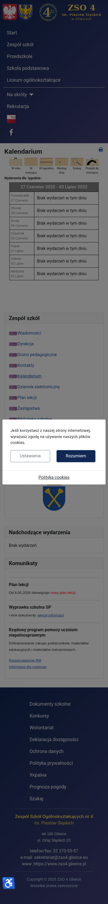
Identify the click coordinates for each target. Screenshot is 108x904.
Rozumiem (76, 455)
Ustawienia (30, 455)
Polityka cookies (54, 477)
